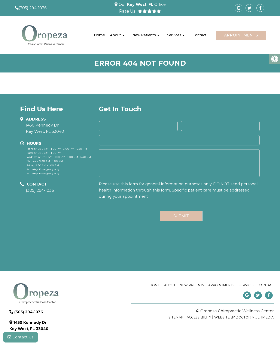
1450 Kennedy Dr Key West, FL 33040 (45, 128)
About (115, 35)
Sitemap (175, 317)
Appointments (241, 35)
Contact (199, 35)
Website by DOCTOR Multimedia (244, 317)
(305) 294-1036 (33, 8)
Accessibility (199, 317)
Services (174, 35)
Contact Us (20, 338)
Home (99, 35)
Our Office (142, 4)
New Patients (144, 35)
